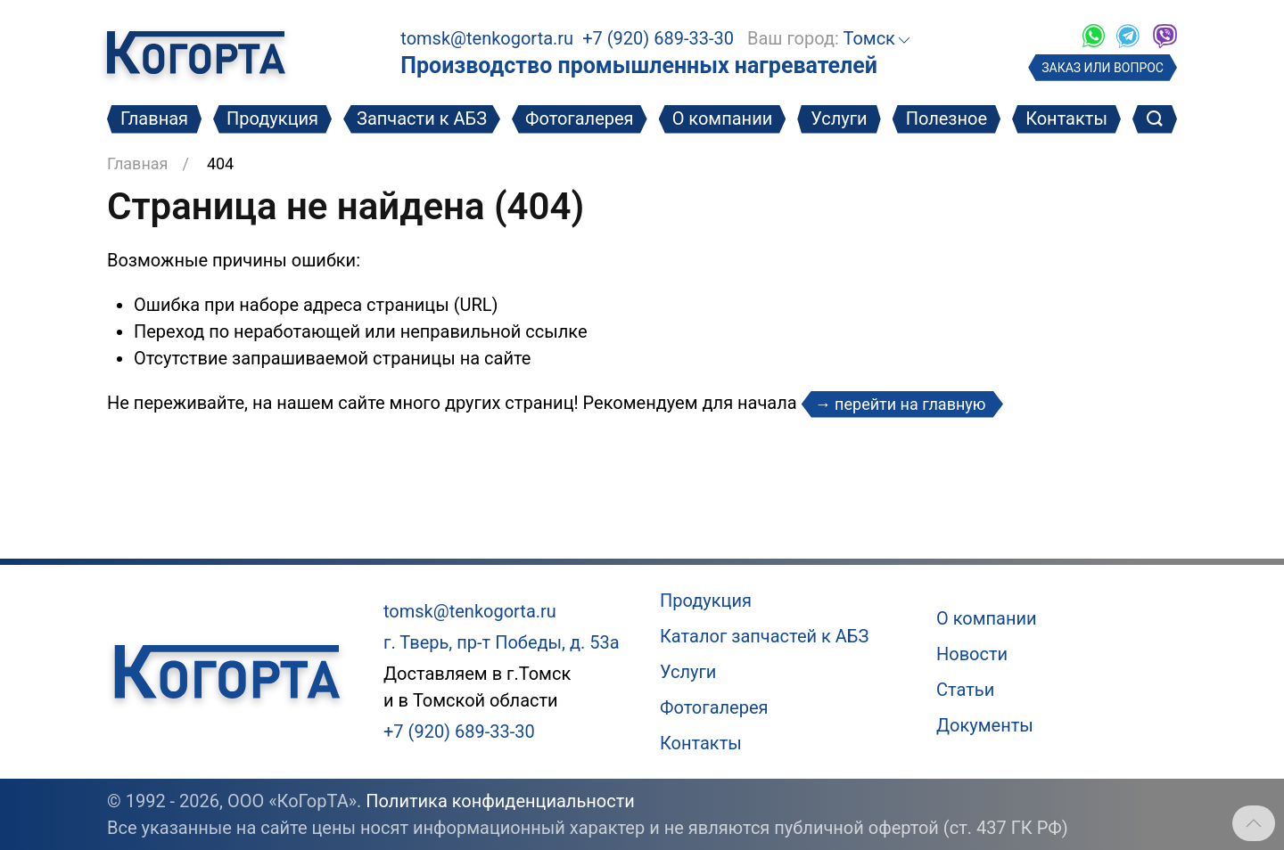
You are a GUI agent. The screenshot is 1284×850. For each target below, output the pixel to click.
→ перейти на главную (902, 404)
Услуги (839, 118)
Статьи (965, 689)
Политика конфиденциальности (500, 801)
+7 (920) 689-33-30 (658, 38)
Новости (972, 654)
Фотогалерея (579, 118)
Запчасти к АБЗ (422, 118)
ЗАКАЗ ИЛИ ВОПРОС (1102, 68)
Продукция (272, 118)
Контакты (1066, 118)
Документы (984, 725)
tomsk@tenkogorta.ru (486, 38)
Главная (154, 118)
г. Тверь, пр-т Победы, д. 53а (501, 642)
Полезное (946, 118)
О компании (722, 118)
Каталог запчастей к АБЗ (764, 636)
